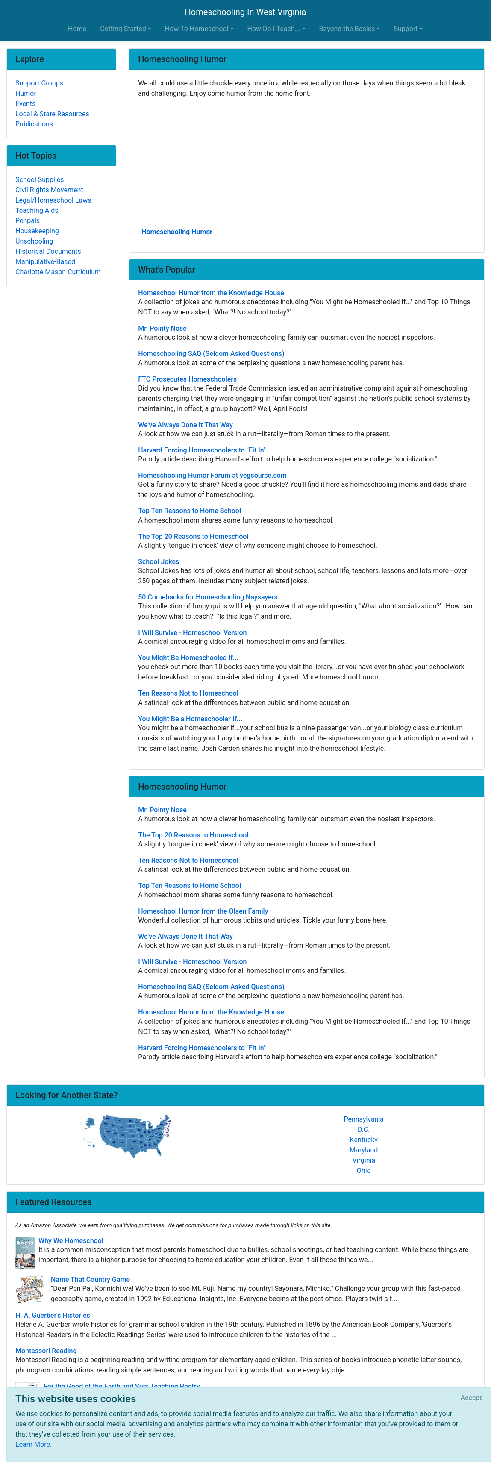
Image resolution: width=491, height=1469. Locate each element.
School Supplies (39, 180)
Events (25, 104)
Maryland (364, 1150)
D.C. (364, 1129)
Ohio (364, 1170)
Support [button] (405, 29)
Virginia (363, 1160)
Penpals (27, 221)
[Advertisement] (307, 162)
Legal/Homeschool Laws (53, 200)
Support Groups (39, 83)
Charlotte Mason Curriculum (58, 272)
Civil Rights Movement (49, 190)
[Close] (471, 1398)
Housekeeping (37, 231)
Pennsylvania (364, 1119)
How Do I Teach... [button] (273, 29)
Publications (34, 124)
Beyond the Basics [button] (347, 29)
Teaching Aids (36, 210)
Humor (25, 93)
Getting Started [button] (123, 29)
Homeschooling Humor (176, 232)
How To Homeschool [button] (197, 29)
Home (77, 29)
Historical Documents (48, 251)
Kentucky (364, 1140)
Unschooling (34, 241)
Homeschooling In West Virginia (245, 12)
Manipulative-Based (45, 262)
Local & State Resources (52, 114)
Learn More (32, 1444)
